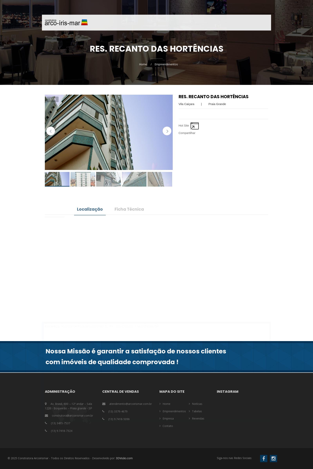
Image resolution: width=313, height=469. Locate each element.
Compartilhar (187, 133)
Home (141, 22)
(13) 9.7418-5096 (119, 419)
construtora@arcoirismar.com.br (72, 415)
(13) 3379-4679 (118, 411)
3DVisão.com (37, 458)
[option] (109, 132)
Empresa (192, 22)
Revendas (198, 418)
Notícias (233, 22)
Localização (90, 209)
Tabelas (197, 411)
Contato (213, 22)
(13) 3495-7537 (60, 423)
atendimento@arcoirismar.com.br (130, 404)
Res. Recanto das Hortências (214, 97)
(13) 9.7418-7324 (61, 431)
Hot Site (189, 125)
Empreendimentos (165, 22)
